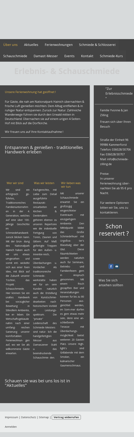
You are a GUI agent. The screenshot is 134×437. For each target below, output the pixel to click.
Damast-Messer (46, 56)
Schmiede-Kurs (111, 56)
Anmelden (11, 426)
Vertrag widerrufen (66, 417)
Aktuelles (31, 44)
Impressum (11, 417)
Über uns (10, 44)
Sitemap (44, 417)
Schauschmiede (15, 56)
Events (69, 56)
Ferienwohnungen (59, 44)
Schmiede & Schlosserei (97, 44)
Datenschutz (28, 417)
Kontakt (87, 56)
